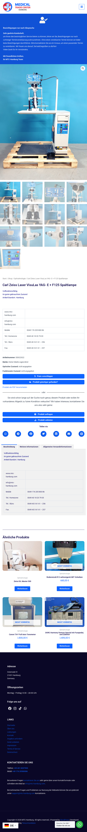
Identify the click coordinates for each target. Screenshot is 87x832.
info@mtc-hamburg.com (35, 784)
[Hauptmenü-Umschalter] (81, 6)
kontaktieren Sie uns (31, 780)
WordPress (64, 820)
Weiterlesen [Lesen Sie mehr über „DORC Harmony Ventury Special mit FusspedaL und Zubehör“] (65, 646)
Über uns (10, 729)
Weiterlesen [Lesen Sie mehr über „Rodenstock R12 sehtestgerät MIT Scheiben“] (65, 589)
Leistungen (11, 732)
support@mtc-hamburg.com (23, 793)
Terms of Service (13, 749)
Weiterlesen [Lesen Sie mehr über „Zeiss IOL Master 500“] (22, 589)
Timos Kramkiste (28, 823)
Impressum (11, 746)
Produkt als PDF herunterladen (15, 388)
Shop (10, 279)
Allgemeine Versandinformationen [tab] (57, 447)
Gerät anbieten (13, 742)
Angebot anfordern (14, 739)
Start (5, 279)
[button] (83, 68)
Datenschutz (12, 752)
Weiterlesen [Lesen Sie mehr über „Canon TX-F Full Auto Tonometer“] (22, 646)
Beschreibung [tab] (9, 447)
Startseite (11, 725)
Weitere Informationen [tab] (29, 447)
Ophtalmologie (20, 279)
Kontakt (10, 735)
